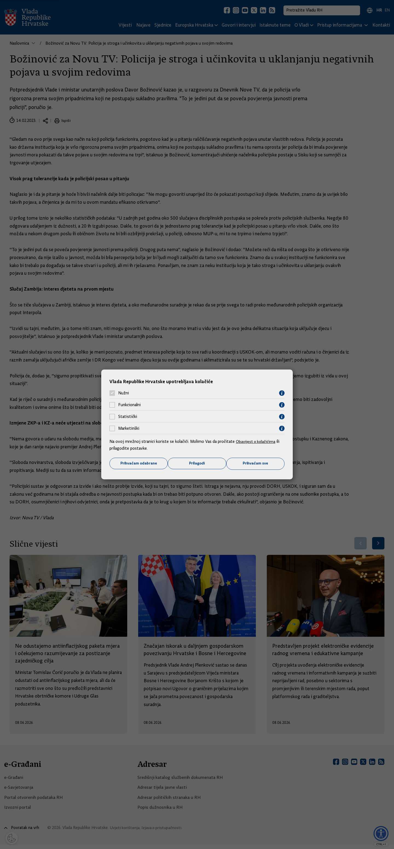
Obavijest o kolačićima (256, 441)
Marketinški (128, 428)
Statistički (127, 416)
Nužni (123, 393)
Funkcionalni (129, 404)
